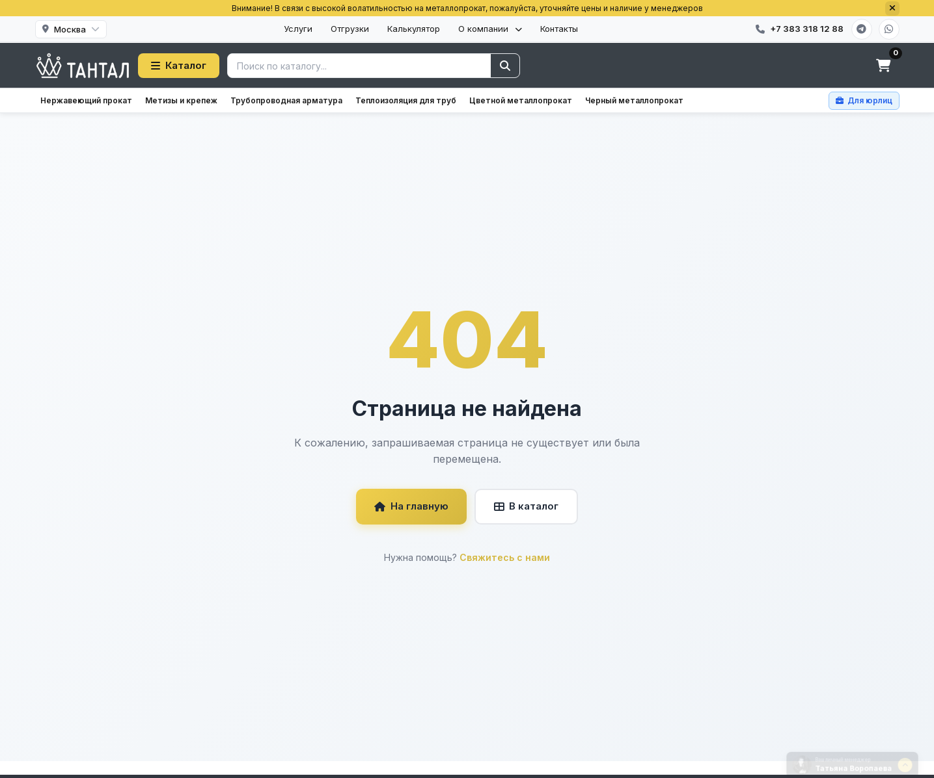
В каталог (526, 506)
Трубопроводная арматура (286, 100)
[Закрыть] (892, 8)
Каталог (178, 65)
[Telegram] (861, 29)
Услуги (298, 28)
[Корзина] (884, 65)
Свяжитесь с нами (505, 557)
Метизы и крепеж (181, 100)
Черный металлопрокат (634, 100)
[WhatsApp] (889, 29)
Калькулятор (413, 28)
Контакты (559, 28)
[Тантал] (83, 66)
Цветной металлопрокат (520, 100)
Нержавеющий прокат (86, 100)
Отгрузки (350, 28)
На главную (411, 506)
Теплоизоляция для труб (405, 100)
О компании (490, 28)
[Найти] (505, 65)
